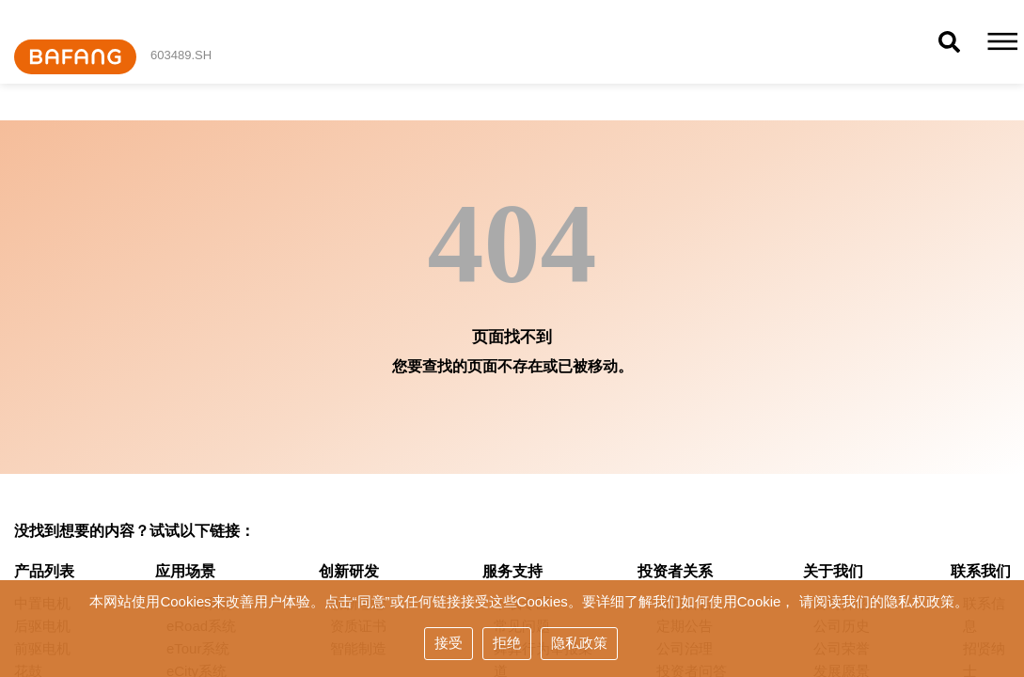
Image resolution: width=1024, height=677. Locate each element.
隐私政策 (579, 643)
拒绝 (507, 643)
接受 (448, 643)
